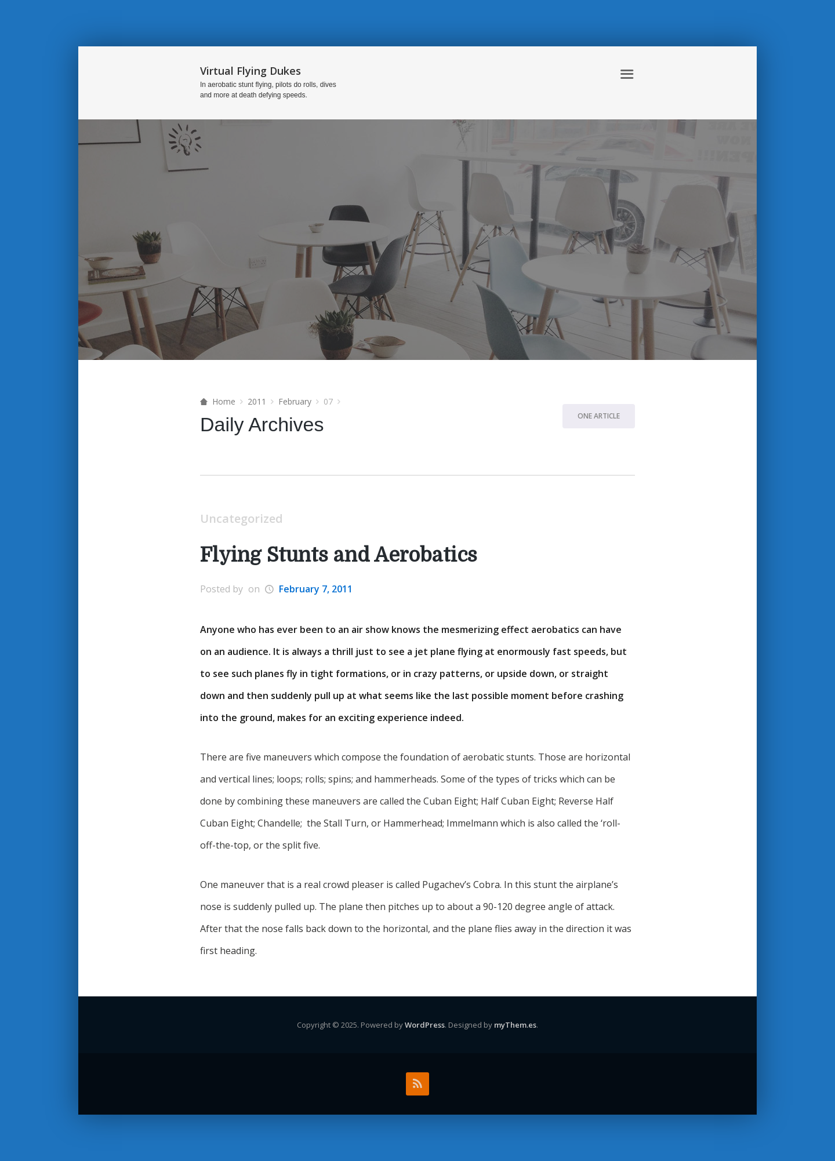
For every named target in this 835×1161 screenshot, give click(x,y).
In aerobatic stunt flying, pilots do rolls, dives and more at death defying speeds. (268, 90)
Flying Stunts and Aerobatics (338, 555)
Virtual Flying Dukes (250, 71)
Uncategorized (241, 518)
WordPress (425, 1025)
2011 (257, 401)
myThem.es (515, 1025)
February (294, 401)
